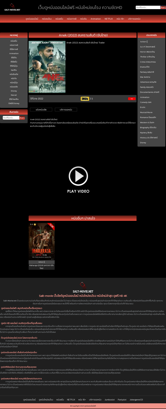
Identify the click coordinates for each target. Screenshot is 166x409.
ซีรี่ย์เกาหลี (14, 49)
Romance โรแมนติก (148, 117)
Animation (96, 18)
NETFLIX (109, 18)
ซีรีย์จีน (14, 57)
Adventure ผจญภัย (148, 82)
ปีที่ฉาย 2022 (36, 98)
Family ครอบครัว (147, 87)
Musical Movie (146, 112)
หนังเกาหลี (71, 18)
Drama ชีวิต (145, 67)
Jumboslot (110, 399)
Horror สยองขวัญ (147, 51)
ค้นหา (22, 118)
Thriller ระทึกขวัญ (147, 56)
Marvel (14, 95)
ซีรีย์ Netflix (14, 99)
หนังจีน (83, 18)
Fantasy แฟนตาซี (147, 72)
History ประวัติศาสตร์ (149, 137)
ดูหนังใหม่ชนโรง (46, 399)
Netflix (14, 70)
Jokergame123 (136, 399)
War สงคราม (145, 77)
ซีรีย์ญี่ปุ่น (14, 65)
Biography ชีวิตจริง (148, 127)
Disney (14, 90)
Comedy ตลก (145, 102)
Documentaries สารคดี (149, 92)
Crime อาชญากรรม (148, 62)
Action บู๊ (144, 41)
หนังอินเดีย (14, 74)
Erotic (142, 107)
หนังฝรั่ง (59, 18)
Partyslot (122, 399)
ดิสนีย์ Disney (13, 103)
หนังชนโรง (47, 18)
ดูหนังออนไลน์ (32, 18)
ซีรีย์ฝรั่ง (14, 61)
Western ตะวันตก (147, 122)
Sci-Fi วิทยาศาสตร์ (147, 46)
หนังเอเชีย (14, 86)
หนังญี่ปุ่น (14, 82)
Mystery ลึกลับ (146, 132)
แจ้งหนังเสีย (41, 109)
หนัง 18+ (120, 18)
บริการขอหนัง (134, 18)
